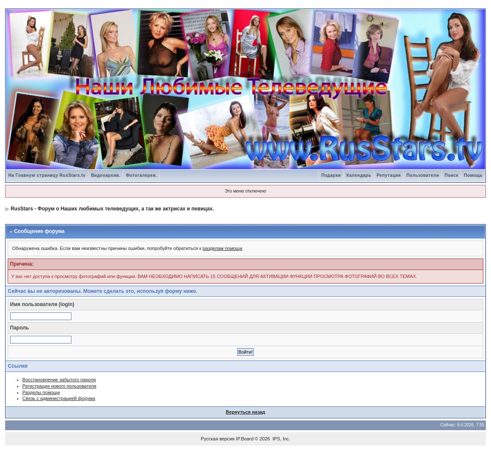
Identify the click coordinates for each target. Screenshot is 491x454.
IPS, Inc (280, 438)
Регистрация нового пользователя (59, 386)
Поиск (452, 175)
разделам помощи (222, 248)
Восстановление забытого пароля (59, 379)
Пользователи (422, 175)
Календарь (358, 175)
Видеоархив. (105, 175)
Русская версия (217, 438)
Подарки (331, 175)
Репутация (389, 175)
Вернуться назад (245, 411)
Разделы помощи (41, 392)
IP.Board (244, 438)
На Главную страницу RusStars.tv (47, 175)
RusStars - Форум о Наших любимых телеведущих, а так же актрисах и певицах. (112, 209)
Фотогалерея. (141, 175)
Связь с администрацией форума (59, 398)
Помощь (473, 175)
